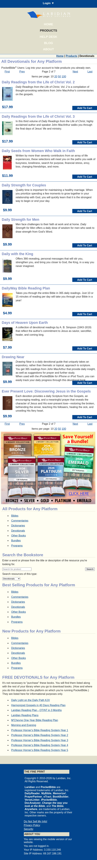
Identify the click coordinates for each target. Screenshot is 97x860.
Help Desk (48, 36)
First (7, 71)
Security (28, 829)
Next (75, 71)
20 (55, 76)
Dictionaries (18, 525)
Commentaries (19, 520)
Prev (22, 71)
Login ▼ (48, 3)
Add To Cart (84, 108)
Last (89, 71)
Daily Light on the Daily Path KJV (30, 700)
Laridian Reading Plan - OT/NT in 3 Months (36, 710)
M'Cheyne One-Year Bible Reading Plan (34, 720)
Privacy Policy (32, 825)
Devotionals (18, 530)
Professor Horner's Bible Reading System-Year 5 (39, 750)
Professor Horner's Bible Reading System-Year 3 (39, 740)
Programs (17, 545)
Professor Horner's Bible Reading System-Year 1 (39, 730)
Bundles (16, 540)
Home (48, 24)
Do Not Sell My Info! (35, 821)
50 (59, 76)
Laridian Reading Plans (24, 715)
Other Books (18, 535)
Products (48, 30)
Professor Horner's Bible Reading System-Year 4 (39, 745)
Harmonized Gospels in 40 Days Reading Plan (38, 705)
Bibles (14, 515)
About (48, 49)
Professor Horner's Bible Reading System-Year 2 (39, 735)
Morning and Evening (23, 725)
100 (64, 76)
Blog (48, 43)
